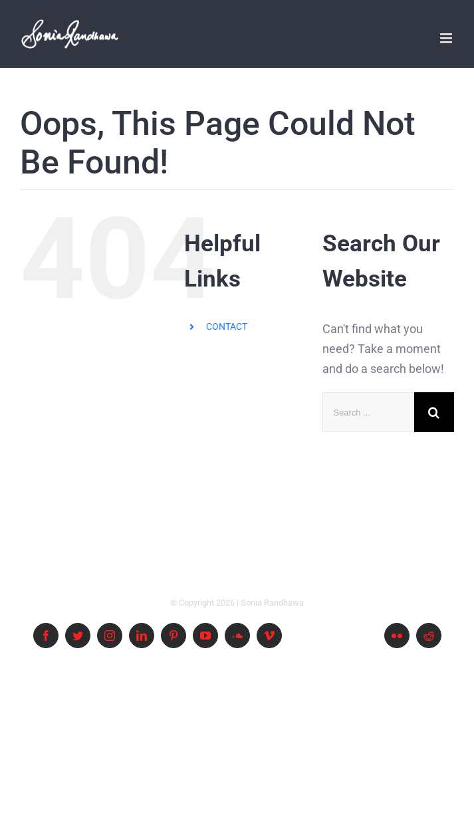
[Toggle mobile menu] (447, 38)
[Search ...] (368, 412)
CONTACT (226, 326)
